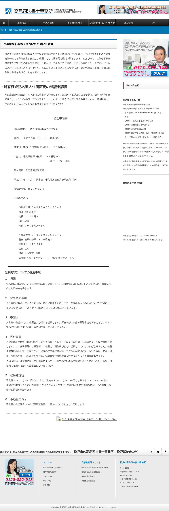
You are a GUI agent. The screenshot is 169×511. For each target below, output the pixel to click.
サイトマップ (48, 481)
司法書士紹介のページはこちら (148, 113)
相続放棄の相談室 (88, 476)
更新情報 (46, 485)
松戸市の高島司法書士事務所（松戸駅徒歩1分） (82, 507)
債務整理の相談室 (88, 481)
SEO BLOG (47, 476)
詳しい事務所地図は (151, 240)
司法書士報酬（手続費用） (53, 467)
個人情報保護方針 (50, 472)
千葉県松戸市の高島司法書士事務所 (95, 467)
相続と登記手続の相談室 (91, 472)
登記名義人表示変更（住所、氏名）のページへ (89, 419)
